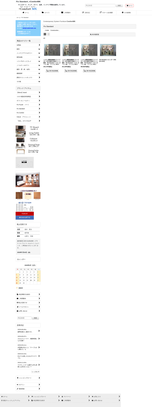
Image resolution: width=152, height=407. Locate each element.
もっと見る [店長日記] (35, 371)
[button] (126, 13)
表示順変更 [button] (94, 34)
